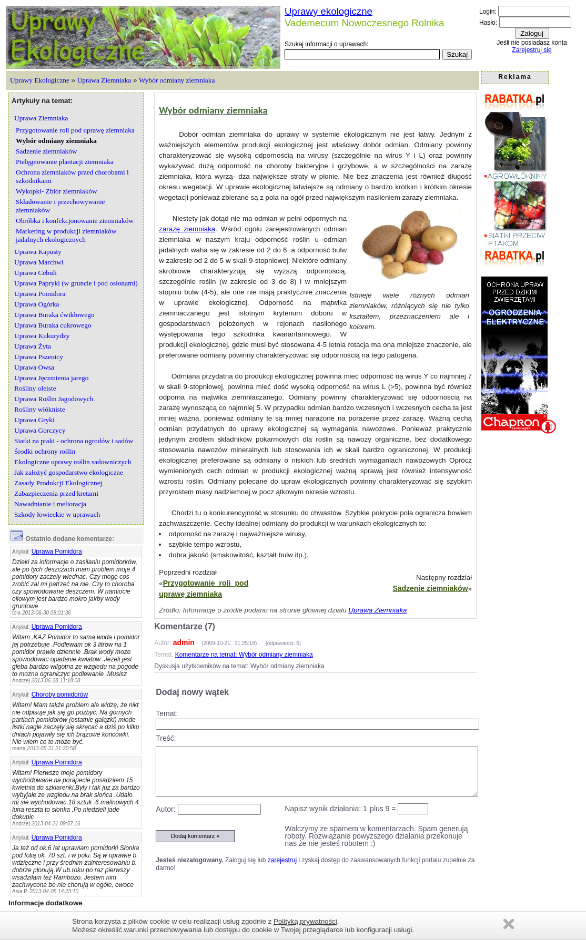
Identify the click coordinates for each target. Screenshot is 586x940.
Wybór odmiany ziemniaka (177, 80)
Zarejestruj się (531, 50)
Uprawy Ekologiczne (39, 80)
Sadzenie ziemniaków (430, 588)
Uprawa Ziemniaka (104, 80)
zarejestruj (282, 860)
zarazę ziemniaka (187, 229)
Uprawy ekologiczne (328, 11)
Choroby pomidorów (60, 694)
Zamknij (508, 924)
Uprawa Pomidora (57, 551)
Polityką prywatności (305, 921)
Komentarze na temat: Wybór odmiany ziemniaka (244, 654)
